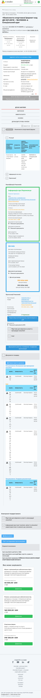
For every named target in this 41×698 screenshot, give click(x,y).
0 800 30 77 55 (27, 0)
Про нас (20, 680)
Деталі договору (14, 277)
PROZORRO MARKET (20, 668)
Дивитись (18, 589)
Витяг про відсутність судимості (20, 96)
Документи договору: (15, 271)
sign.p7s (10, 378)
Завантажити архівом (15, 363)
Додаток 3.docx (10, 423)
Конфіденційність (5, 694)
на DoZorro (5, 28)
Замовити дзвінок (28, 3)
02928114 (23, 79)
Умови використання (15, 694)
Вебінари (20, 684)
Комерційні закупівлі (20, 672)
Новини (20, 676)
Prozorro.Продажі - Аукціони (20, 670)
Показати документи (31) (16, 325)
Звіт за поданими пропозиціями (14, 541)
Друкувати (7, 536)
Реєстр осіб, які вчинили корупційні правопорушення (20, 99)
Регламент (20, 682)
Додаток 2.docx (10, 410)
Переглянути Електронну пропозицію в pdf (23, 319)
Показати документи (16, 223)
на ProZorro (29, 27)
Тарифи (20, 686)
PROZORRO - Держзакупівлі (20, 666)
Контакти (20, 678)
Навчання (20, 674)
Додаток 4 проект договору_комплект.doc (10, 445)
